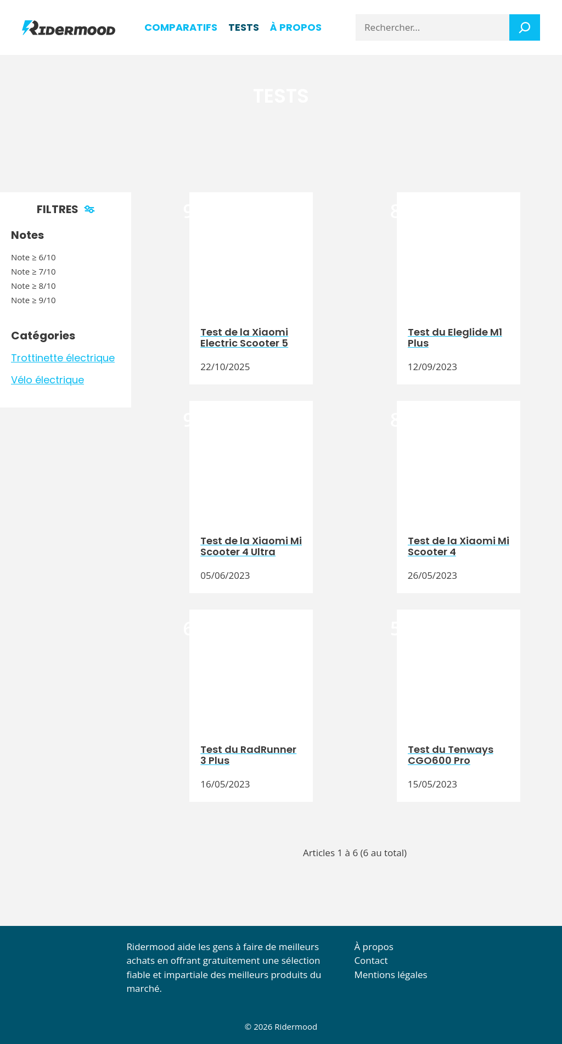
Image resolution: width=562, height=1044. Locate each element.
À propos (373, 946)
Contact (370, 960)
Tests (243, 27)
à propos (296, 27)
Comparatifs (180, 27)
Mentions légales (390, 974)
